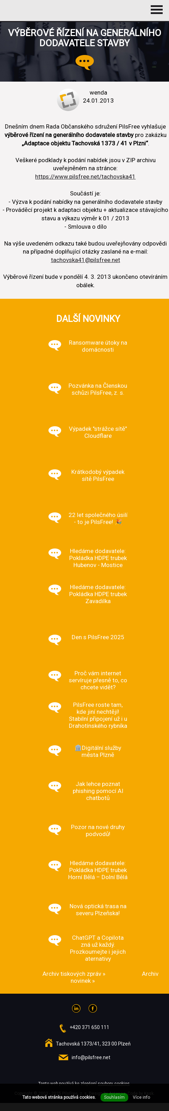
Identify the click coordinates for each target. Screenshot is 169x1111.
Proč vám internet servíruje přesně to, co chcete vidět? (98, 680)
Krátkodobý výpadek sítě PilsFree (97, 475)
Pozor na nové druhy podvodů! (98, 830)
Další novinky (88, 318)
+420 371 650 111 (89, 1027)
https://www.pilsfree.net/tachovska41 (85, 176)
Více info (141, 1097)
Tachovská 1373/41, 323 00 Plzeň (93, 1044)
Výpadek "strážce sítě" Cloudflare (98, 432)
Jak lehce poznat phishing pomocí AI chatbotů (98, 790)
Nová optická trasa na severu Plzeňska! (98, 910)
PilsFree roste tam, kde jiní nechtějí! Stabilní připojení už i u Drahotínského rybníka (98, 715)
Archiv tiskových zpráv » (74, 973)
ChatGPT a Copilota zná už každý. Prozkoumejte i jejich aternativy (98, 948)
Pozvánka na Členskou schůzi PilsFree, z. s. (98, 389)
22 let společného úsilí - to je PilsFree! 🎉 (98, 518)
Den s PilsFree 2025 (98, 637)
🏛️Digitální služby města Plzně (97, 751)
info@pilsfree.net (91, 1057)
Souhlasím (114, 1097)
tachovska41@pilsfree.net (85, 259)
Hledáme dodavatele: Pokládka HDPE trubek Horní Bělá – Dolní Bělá (98, 870)
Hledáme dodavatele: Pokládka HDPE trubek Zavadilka (98, 594)
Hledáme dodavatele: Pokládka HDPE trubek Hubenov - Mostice (98, 557)
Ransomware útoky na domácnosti (98, 346)
